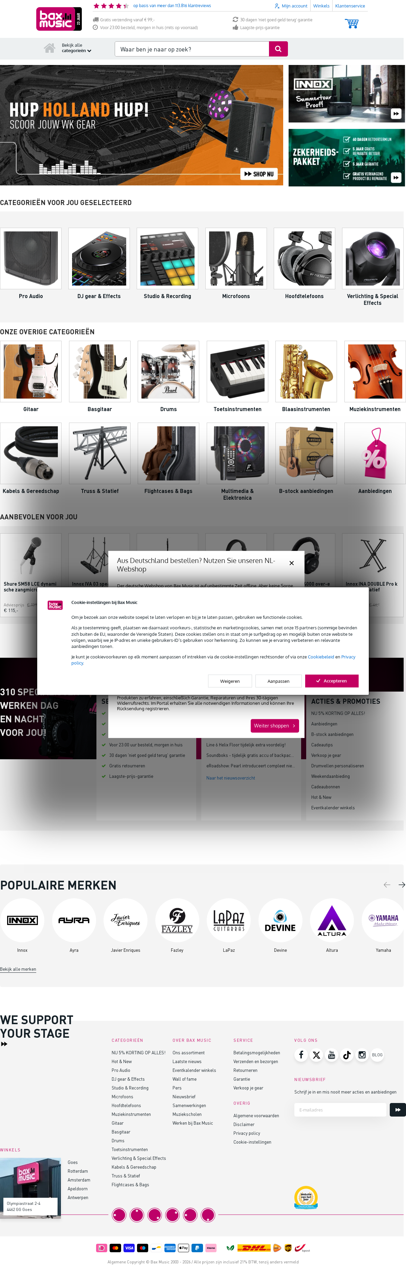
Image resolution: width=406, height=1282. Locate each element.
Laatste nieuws (187, 1061)
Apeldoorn (78, 1188)
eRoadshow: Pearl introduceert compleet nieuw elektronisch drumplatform (278, 765)
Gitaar (117, 1123)
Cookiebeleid (321, 656)
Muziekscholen (187, 1114)
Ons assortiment (189, 1052)
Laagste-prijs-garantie (256, 27)
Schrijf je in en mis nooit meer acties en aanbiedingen (345, 1092)
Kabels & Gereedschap (134, 1167)
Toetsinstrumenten (130, 1149)
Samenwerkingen (189, 1105)
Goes (73, 1162)
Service (243, 1040)
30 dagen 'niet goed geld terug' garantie (273, 20)
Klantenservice (350, 5)
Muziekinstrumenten (131, 1114)
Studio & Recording (130, 1087)
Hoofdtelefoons (126, 1105)
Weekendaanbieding (330, 776)
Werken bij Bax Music (193, 1123)
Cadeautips (322, 744)
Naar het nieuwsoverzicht (230, 778)
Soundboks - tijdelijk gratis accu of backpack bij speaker (261, 755)
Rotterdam (78, 1171)
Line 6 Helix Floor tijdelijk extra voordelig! (246, 744)
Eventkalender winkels (333, 807)
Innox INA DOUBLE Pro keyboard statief (372, 586)
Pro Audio (121, 1070)
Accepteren (332, 680)
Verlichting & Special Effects (139, 1158)
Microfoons (122, 1096)
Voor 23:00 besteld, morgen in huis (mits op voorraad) (145, 27)
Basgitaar (121, 1131)
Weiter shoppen (271, 725)
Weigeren (230, 680)
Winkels (321, 5)
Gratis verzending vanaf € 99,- (124, 20)
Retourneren (245, 1070)
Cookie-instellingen (252, 1142)
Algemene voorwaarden (256, 1115)
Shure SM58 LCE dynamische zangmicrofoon (30, 586)
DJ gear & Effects (128, 1079)
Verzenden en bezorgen (255, 1061)
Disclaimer (243, 1124)
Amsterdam (79, 1180)
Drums (118, 1140)
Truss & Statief (126, 1175)
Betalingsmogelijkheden (256, 1052)
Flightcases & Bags (130, 1184)
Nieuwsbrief (184, 1096)
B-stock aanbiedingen (332, 734)
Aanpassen (279, 680)
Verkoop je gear (326, 755)
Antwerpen (78, 1197)
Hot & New (321, 797)
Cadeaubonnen (325, 786)
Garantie (241, 1079)
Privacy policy (246, 1133)
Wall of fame (185, 1079)
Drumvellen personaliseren (337, 765)
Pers (177, 1087)
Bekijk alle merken (18, 969)
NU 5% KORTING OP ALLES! (338, 713)
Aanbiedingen (324, 723)
